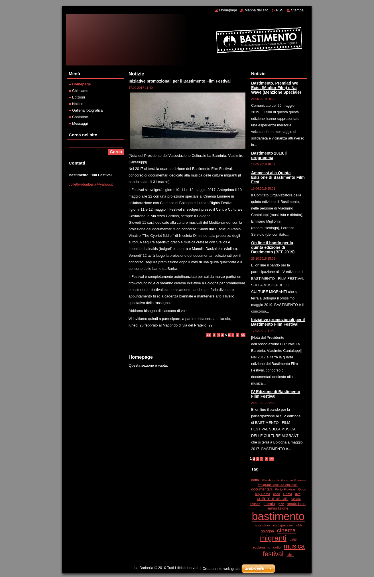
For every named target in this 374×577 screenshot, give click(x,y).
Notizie (77, 104)
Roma (287, 494)
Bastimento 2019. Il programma (269, 155)
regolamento (261, 547)
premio (269, 504)
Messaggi (80, 123)
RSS (279, 10)
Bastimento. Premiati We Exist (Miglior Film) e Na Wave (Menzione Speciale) (276, 88)
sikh (299, 525)
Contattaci (80, 117)
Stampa (297, 10)
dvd (297, 494)
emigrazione (278, 508)
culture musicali (272, 498)
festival (273, 554)
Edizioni (78, 97)
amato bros (296, 504)
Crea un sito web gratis (221, 568)
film (290, 554)
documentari (261, 489)
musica (294, 546)
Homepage (81, 84)
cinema (286, 530)
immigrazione (283, 525)
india (255, 480)
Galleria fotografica (87, 110)
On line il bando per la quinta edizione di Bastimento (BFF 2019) (273, 247)
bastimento (278, 516)
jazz (281, 504)
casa (276, 494)
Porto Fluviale (285, 489)
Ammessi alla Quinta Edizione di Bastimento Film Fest (278, 177)
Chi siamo (80, 91)
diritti (293, 539)
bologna (267, 531)
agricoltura (262, 525)
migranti (273, 538)
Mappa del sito (256, 10)
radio (276, 547)
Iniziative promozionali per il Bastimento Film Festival (180, 81)
